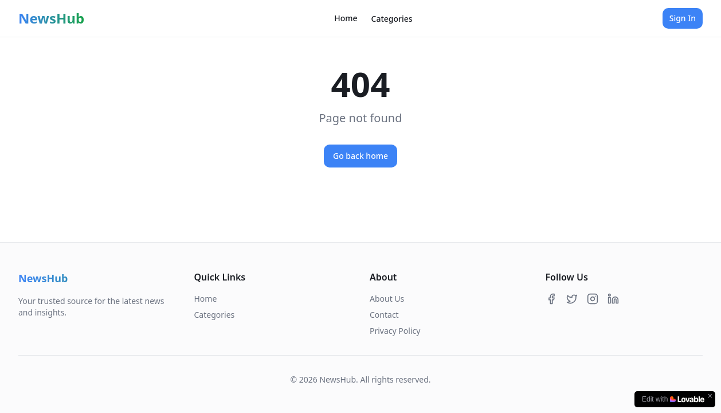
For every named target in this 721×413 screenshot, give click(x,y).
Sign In (682, 18)
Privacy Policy (395, 330)
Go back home (360, 155)
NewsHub (51, 18)
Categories (392, 18)
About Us (387, 298)
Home (345, 18)
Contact (384, 314)
